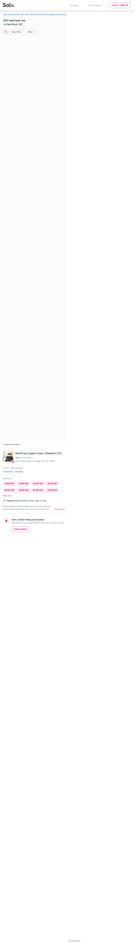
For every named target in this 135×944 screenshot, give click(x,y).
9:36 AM (9, 483)
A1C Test (24, 14)
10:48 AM (38, 490)
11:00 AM (52, 490)
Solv (5, 14)
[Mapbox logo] (74, 940)
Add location (20, 529)
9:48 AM (23, 483)
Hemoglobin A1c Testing (55, 14)
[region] (101, 476)
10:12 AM (52, 483)
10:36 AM (23, 490)
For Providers (94, 5)
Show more (60, 509)
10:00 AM (38, 483)
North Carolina (36, 14)
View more (7, 495)
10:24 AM (9, 490)
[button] (132, 32)
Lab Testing (14, 14)
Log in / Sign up (120, 5)
